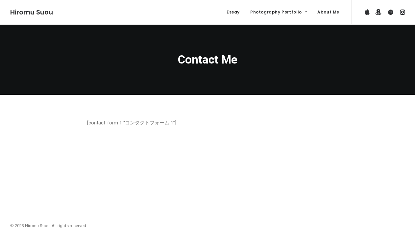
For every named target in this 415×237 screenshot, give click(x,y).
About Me (328, 12)
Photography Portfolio (278, 12)
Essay (233, 12)
